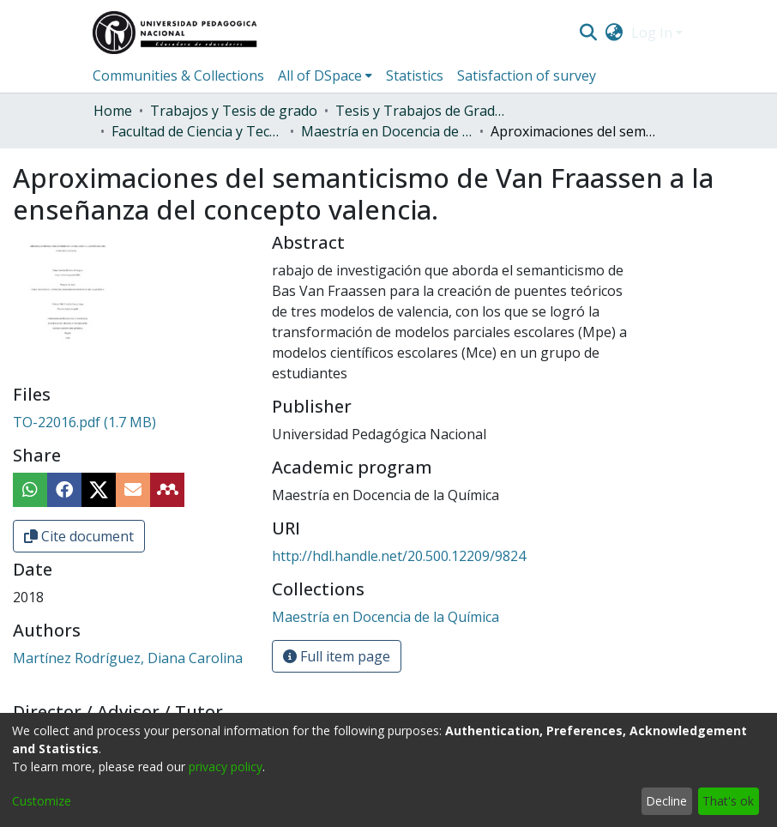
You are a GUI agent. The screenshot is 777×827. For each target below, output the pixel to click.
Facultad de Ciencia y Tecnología (197, 131)
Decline (666, 801)
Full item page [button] (336, 656)
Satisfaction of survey (526, 75)
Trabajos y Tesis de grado (233, 110)
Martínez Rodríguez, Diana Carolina (128, 658)
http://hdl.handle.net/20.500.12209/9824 (399, 555)
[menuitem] (614, 32)
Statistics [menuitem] (414, 75)
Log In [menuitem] (651, 32)
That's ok (728, 801)
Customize (41, 801)
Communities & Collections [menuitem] (178, 75)
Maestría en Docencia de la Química (387, 131)
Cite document (79, 536)
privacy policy (225, 766)
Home (112, 110)
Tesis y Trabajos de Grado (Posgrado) (421, 110)
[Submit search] (588, 32)
